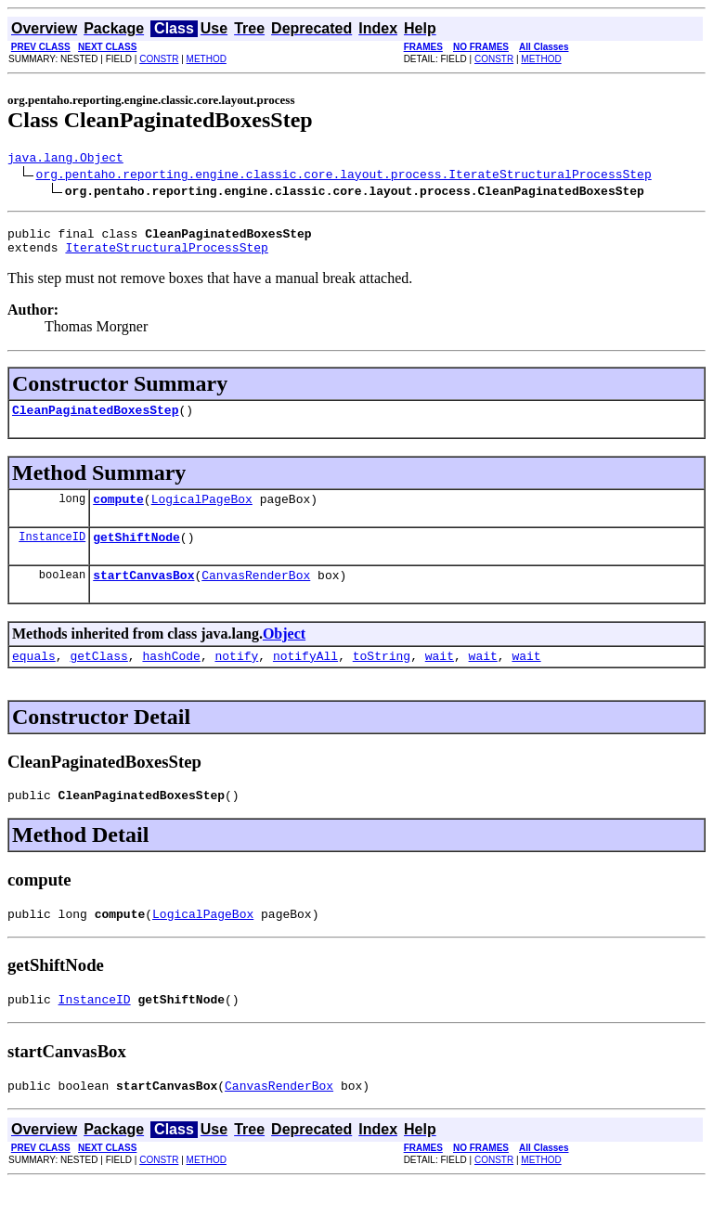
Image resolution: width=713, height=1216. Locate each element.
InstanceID (52, 553)
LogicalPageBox (202, 512)
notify (236, 677)
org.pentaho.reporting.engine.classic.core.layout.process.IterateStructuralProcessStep (344, 176)
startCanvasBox (143, 594)
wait (439, 677)
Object (284, 653)
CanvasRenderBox (255, 594)
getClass (98, 677)
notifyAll (305, 677)
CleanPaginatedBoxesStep (95, 420)
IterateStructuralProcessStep (166, 255)
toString (381, 677)
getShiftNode (136, 553)
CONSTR (158, 59)
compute (118, 512)
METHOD (207, 59)
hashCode (171, 677)
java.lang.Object (65, 159)
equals (34, 677)
